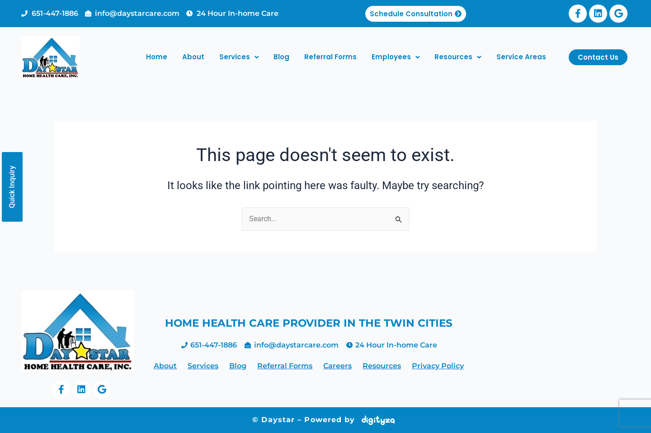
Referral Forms (330, 57)
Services (239, 57)
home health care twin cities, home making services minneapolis (551, 342)
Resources (457, 57)
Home (156, 57)
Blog (281, 57)
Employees (396, 57)
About (193, 57)
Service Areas (521, 57)
